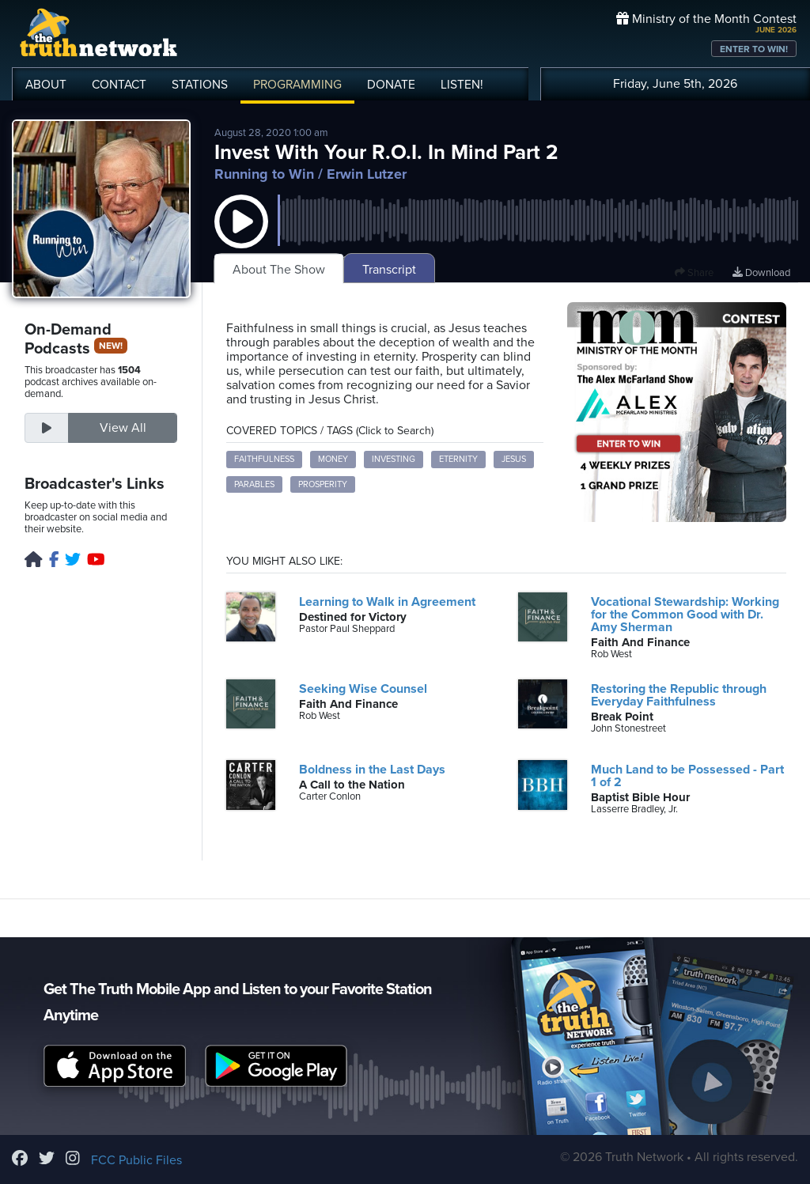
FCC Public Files (136, 1160)
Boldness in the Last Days (372, 769)
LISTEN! (462, 85)
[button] (241, 237)
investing (393, 459)
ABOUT (45, 85)
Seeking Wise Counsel (363, 689)
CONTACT (119, 85)
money (333, 459)
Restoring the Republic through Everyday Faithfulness (678, 695)
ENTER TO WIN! (754, 49)
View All (123, 428)
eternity (458, 459)
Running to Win (264, 174)
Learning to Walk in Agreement (387, 602)
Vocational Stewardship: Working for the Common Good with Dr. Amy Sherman (685, 614)
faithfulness (264, 459)
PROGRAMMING (297, 85)
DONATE (391, 85)
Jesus (514, 459)
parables (254, 484)
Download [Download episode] (761, 273)
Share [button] (694, 273)
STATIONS (200, 85)
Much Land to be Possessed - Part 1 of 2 (687, 776)
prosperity (322, 484)
